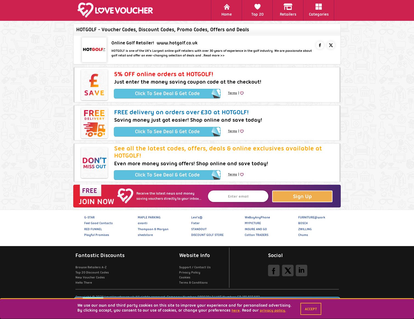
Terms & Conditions (193, 282)
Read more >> (214, 55)
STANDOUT (199, 229)
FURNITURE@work (311, 217)
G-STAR (89, 217)
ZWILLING (305, 229)
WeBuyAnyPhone (257, 217)
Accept (311, 309)
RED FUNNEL (93, 229)
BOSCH (303, 223)
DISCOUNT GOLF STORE (207, 235)
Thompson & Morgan (153, 229)
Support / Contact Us (195, 267)
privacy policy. (273, 310)
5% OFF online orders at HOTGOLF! (163, 74)
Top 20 (257, 10)
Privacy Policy (189, 272)
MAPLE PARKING (149, 217)
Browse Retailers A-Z (90, 267)
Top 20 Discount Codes (92, 272)
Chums (303, 235)
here (236, 310)
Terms (232, 93)
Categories (319, 10)
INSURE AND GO (256, 229)
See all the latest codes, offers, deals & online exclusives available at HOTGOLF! (218, 151)
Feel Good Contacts (98, 223)
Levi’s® (196, 217)
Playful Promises (96, 235)
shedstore (145, 235)
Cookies (184, 277)
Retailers (288, 10)
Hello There (83, 282)
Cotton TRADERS (256, 235)
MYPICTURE (253, 223)
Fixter (195, 223)
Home (226, 10)
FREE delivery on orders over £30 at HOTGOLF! (181, 112)
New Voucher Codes (90, 277)
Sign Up (302, 196)
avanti (142, 223)
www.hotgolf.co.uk (177, 42)
